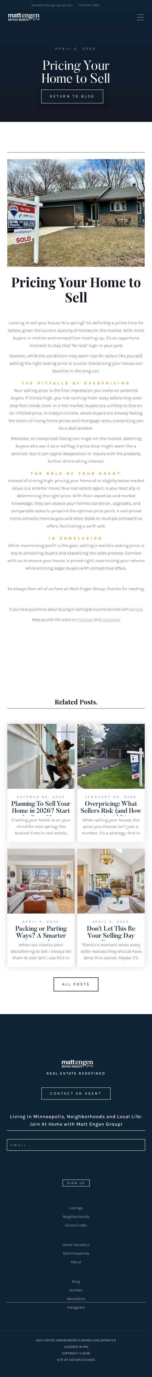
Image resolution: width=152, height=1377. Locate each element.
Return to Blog (68, 96)
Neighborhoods (76, 1216)
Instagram (76, 1307)
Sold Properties (76, 1253)
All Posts (72, 984)
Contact (75, 1290)
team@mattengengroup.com (51, 5)
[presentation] (46, 1167)
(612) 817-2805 (89, 5)
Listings (76, 1208)
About (76, 1262)
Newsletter (76, 1299)
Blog (76, 1281)
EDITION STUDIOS (82, 1360)
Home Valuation (76, 1244)
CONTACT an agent (76, 1093)
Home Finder (76, 1225)
